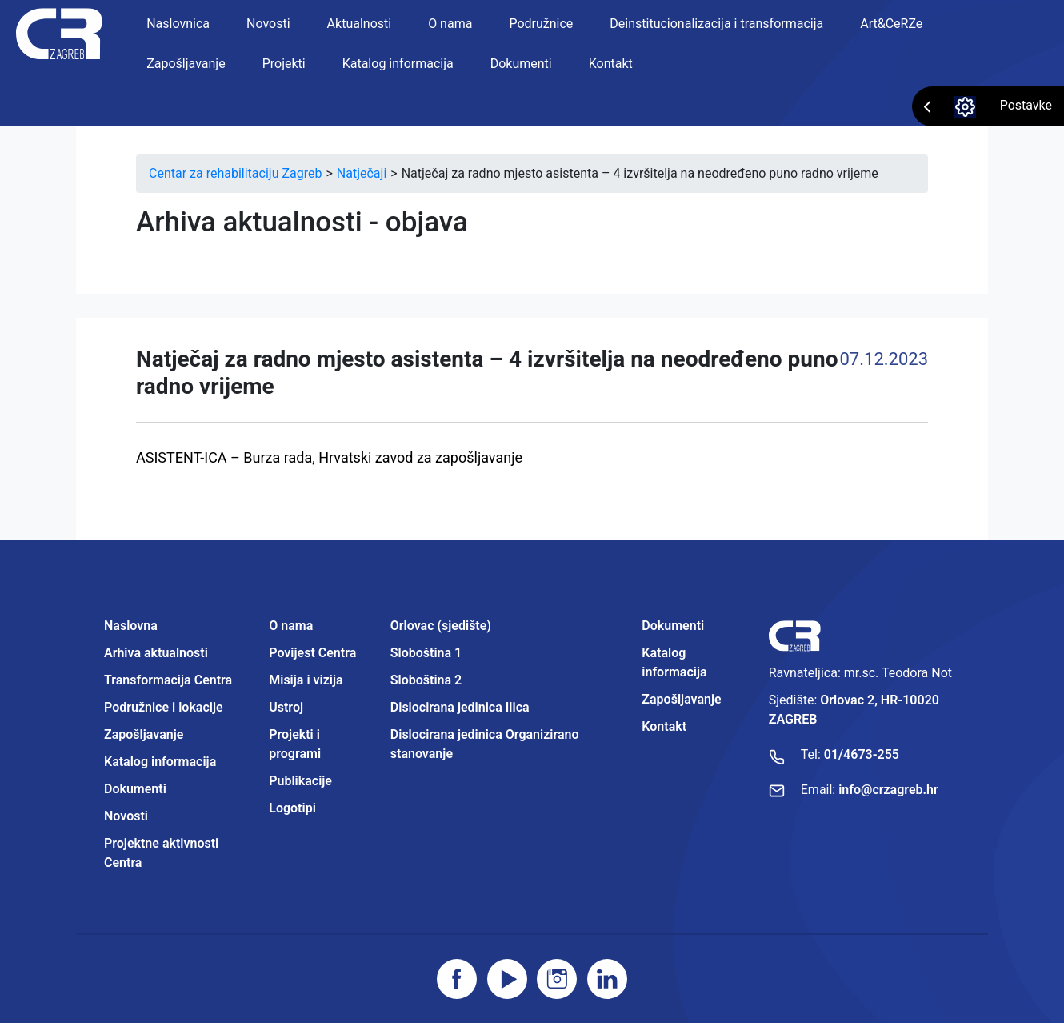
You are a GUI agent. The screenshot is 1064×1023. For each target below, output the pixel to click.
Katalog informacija (398, 63)
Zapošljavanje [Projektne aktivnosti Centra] (681, 699)
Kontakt (611, 63)
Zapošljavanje (185, 63)
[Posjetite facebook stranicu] (457, 979)
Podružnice (541, 23)
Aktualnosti (359, 23)
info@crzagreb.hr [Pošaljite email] (888, 789)
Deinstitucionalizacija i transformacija (716, 23)
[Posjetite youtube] (507, 979)
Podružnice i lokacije (163, 707)
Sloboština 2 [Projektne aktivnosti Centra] (426, 680)
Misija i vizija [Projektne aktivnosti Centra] (305, 680)
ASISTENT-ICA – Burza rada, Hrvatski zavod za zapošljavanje (329, 457)
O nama (450, 23)
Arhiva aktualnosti (156, 652)
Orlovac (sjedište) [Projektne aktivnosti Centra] (440, 625)
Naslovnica (178, 23)
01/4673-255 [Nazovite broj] (861, 754)
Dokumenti (521, 63)
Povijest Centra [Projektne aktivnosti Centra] (312, 652)
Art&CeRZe (891, 23)
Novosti (268, 23)
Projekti (284, 63)
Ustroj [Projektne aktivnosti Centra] (286, 707)
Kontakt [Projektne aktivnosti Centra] (664, 726)
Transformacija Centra (168, 680)
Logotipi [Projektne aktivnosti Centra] (292, 808)
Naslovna (131, 625)
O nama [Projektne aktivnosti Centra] (291, 625)
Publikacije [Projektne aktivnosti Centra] (300, 780)
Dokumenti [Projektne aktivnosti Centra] (673, 625)
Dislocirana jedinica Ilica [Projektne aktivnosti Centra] (460, 707)
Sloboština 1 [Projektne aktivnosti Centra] (426, 652)
